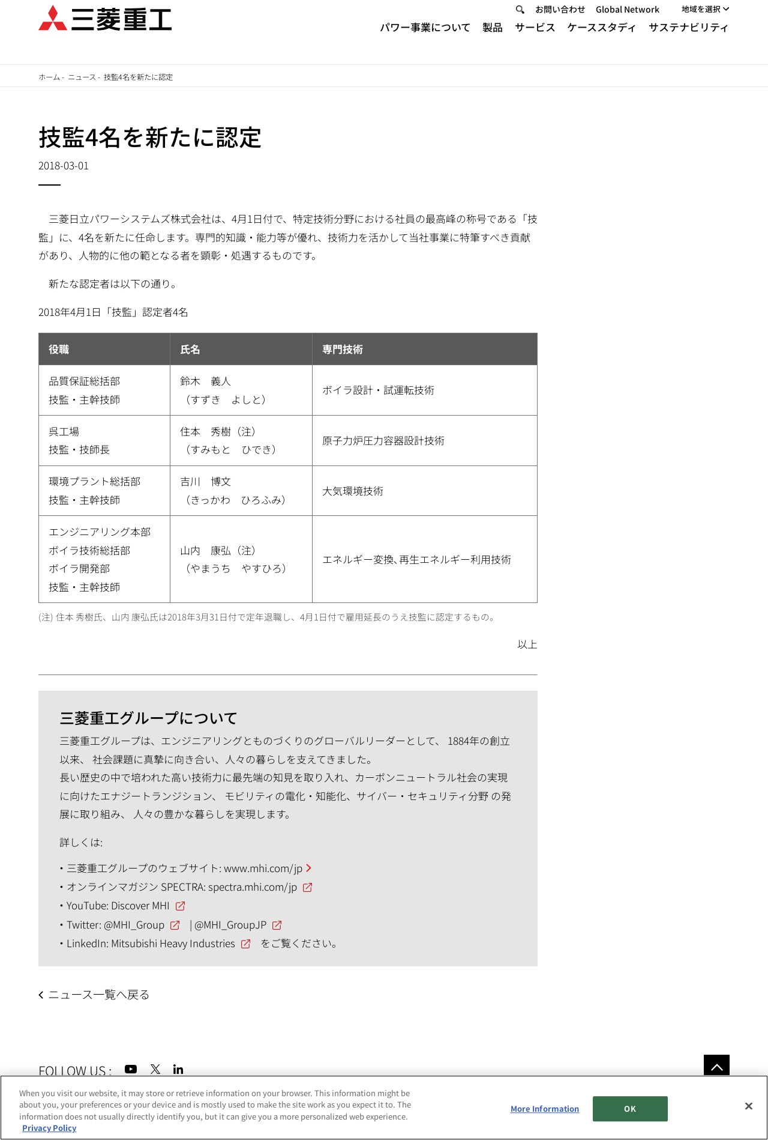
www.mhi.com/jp (263, 867)
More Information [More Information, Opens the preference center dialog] (545, 1108)
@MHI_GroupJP (230, 924)
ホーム (49, 76)
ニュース (82, 76)
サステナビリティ (689, 41)
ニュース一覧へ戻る (99, 994)
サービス (535, 41)
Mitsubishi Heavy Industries (173, 942)
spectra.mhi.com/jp (252, 886)
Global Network (627, 23)
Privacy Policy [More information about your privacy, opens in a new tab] (49, 1127)
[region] (384, 1107)
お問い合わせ (560, 23)
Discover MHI (140, 904)
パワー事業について (425, 41)
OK (629, 1108)
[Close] (749, 1106)
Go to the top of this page (717, 1068)
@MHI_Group (134, 924)
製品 (492, 41)
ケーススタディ (602, 41)
